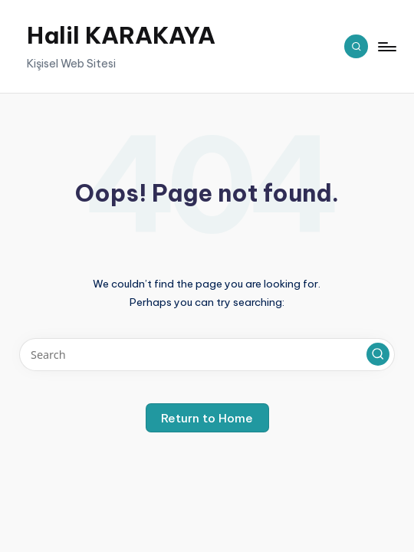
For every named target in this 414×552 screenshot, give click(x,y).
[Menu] (386, 46)
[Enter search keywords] (206, 354)
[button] (377, 354)
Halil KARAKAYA (121, 35)
